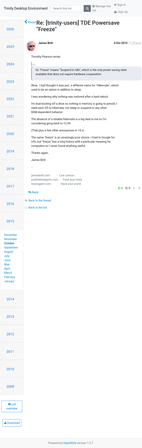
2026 (10, 29)
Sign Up (121, 11)
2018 (10, 169)
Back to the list (35, 207)
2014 (10, 299)
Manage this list (101, 8)
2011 (10, 352)
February (9, 277)
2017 (10, 186)
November (10, 239)
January (9, 281)
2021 (10, 116)
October (9, 243)
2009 (10, 387)
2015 (10, 221)
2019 (10, 151)
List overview (11, 406)
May (6, 264)
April (7, 268)
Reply (33, 192)
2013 (10, 317)
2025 (10, 47)
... (33, 64)
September (11, 247)
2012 (10, 334)
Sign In (120, 4)
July (6, 256)
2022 (10, 99)
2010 (10, 369)
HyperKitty (69, 443)
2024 (10, 64)
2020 (10, 134)
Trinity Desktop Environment (26, 8)
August (8, 251)
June (7, 260)
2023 (10, 82)
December (10, 234)
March (8, 272)
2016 (10, 204)
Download (12, 422)
